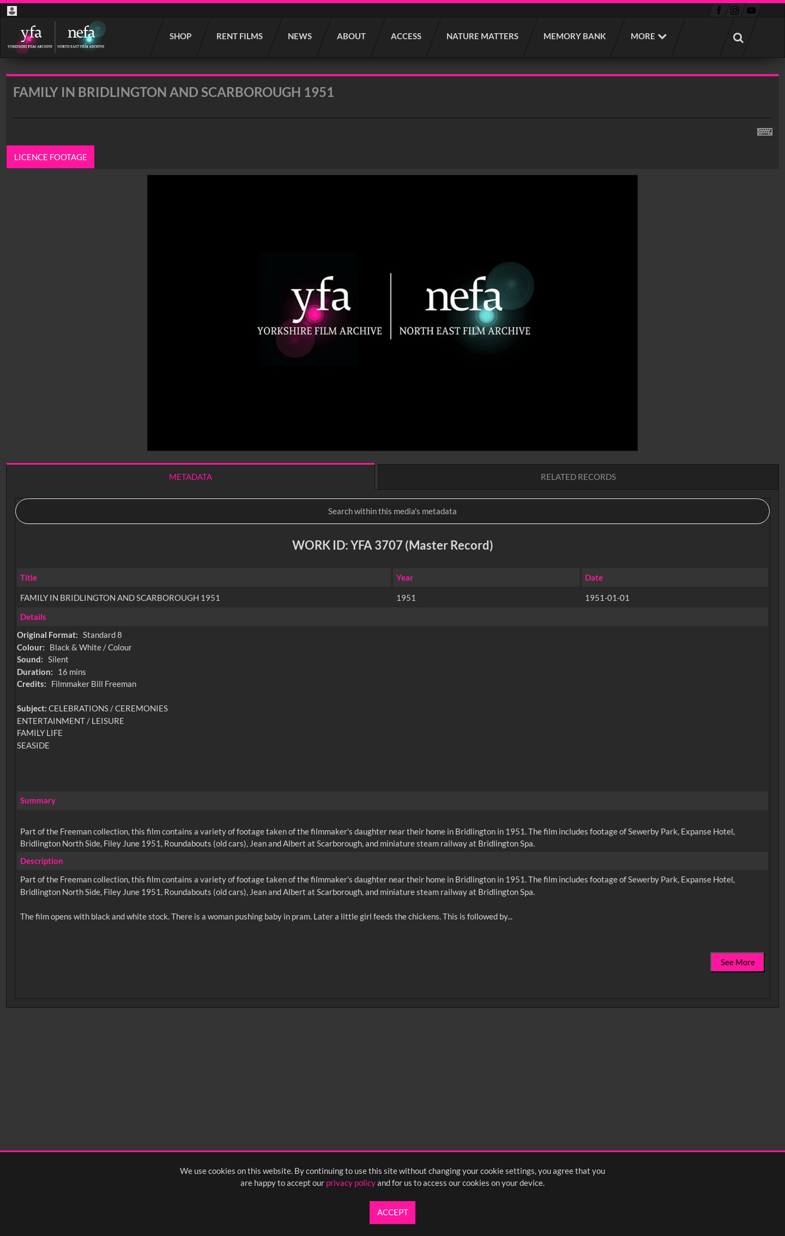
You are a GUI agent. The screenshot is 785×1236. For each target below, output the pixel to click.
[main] (392, 569)
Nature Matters (483, 36)
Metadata (190, 477)
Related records (578, 477)
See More (738, 962)
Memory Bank (575, 36)
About (351, 36)
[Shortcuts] (764, 129)
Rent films (240, 36)
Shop (181, 36)
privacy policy (351, 1183)
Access (406, 36)
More (643, 36)
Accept (392, 1212)
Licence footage (50, 157)
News (300, 36)
